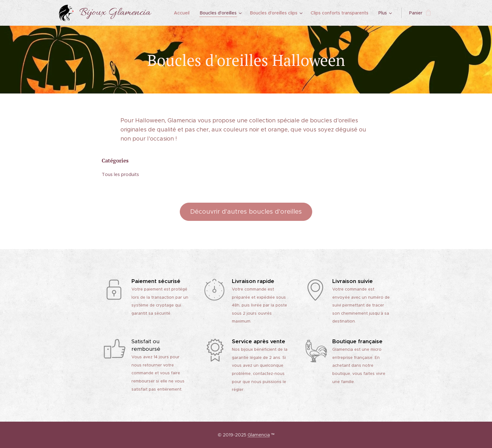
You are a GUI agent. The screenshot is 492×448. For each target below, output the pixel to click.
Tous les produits (120, 174)
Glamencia (259, 435)
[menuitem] (184, 13)
